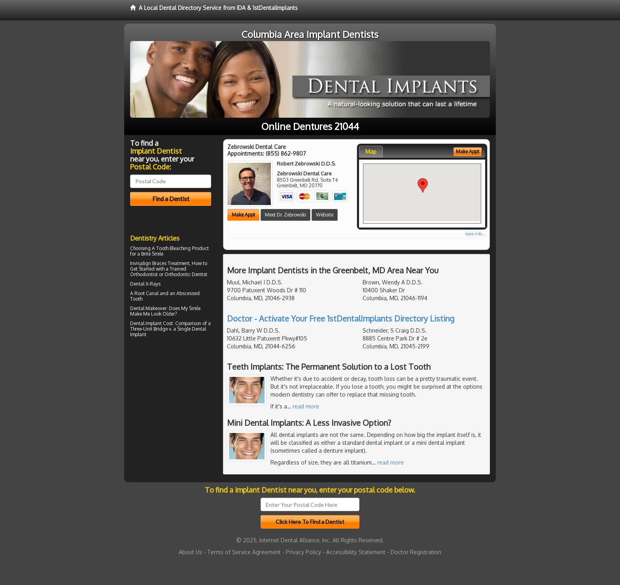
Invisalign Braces (148, 263)
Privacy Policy (303, 552)
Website (324, 215)
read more (306, 406)
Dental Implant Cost (151, 323)
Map (370, 151)
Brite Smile (152, 254)
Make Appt (243, 215)
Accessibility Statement (356, 552)
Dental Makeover (148, 308)
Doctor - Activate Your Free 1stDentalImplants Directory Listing (340, 318)
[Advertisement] (170, 408)
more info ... (475, 233)
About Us (190, 552)
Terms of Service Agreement (244, 552)
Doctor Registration (416, 552)
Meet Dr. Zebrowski (285, 215)
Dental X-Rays (145, 284)
